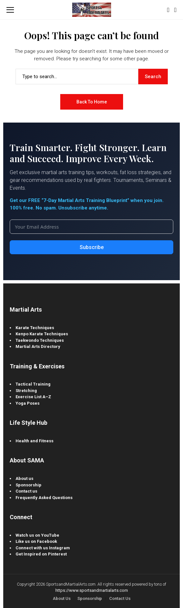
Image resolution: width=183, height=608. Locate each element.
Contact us (26, 491)
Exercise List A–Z (33, 396)
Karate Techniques (35, 327)
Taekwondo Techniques (40, 340)
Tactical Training (33, 384)
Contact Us (120, 598)
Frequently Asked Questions (44, 497)
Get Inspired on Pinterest (41, 554)
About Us (62, 598)
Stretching (26, 390)
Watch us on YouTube (37, 535)
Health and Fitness (34, 440)
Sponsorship (28, 485)
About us (24, 478)
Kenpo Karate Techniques (42, 333)
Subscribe (92, 247)
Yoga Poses (28, 403)
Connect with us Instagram (43, 547)
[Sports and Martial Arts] (91, 10)
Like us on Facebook (36, 541)
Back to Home (91, 101)
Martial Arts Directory (38, 346)
